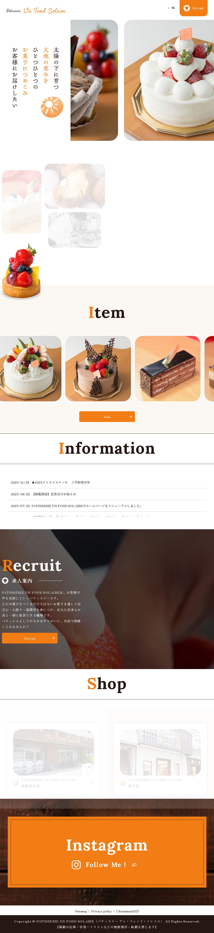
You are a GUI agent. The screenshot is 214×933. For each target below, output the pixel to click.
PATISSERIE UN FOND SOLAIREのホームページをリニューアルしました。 (87, 505)
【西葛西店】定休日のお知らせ (54, 494)
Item (145, 6)
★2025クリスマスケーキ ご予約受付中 (61, 482)
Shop (162, 6)
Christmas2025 (99, 6)
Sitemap (81, 911)
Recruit (29, 638)
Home (75, 6)
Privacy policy (101, 911)
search (70, 13)
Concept (127, 6)
